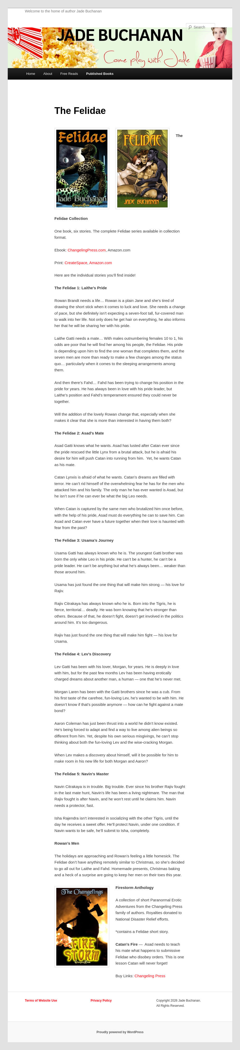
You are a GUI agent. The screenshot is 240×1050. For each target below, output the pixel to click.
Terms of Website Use (41, 1000)
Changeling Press (150, 976)
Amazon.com (101, 262)
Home (30, 74)
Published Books (99, 74)
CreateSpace (76, 262)
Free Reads (69, 74)
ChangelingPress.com (87, 250)
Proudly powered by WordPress (120, 1032)
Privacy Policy (101, 1000)
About (47, 74)
